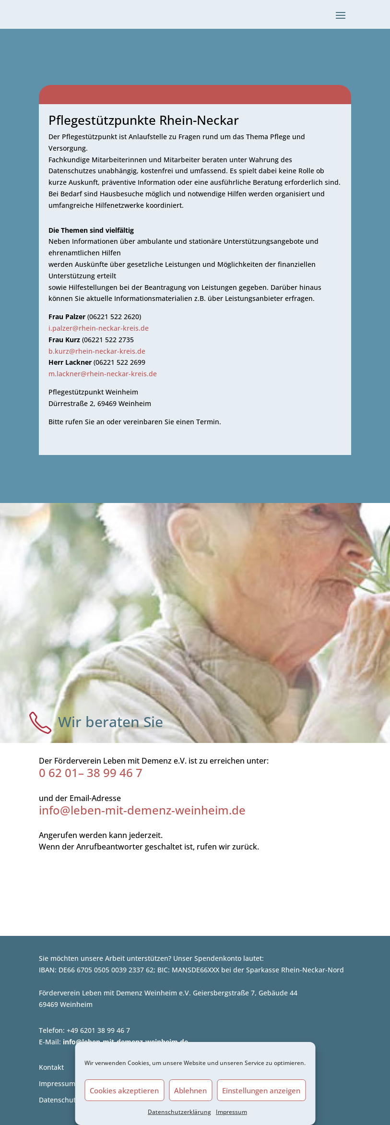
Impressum (231, 1112)
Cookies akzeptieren (124, 1090)
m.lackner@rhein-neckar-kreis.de (102, 373)
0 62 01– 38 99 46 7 (90, 772)
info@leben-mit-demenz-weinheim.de (142, 810)
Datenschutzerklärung (179, 1112)
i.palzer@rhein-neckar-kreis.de (98, 328)
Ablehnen (190, 1090)
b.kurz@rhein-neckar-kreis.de (96, 351)
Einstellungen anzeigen (261, 1090)
